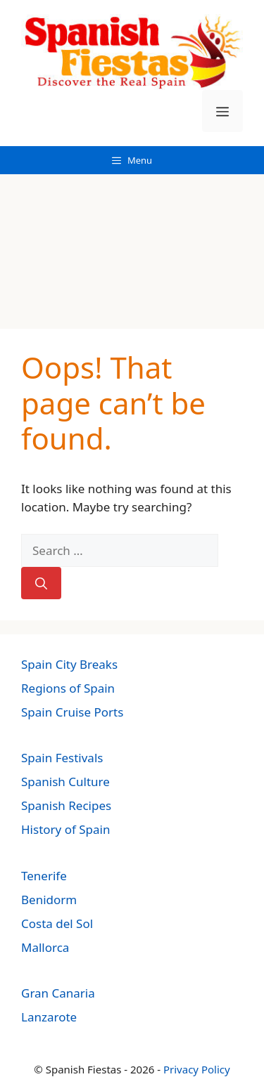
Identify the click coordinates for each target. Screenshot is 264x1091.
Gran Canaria (58, 993)
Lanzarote (49, 1017)
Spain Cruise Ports (72, 712)
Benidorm (49, 899)
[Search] (41, 583)
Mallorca (45, 947)
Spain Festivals (62, 758)
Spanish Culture (65, 781)
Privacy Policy (196, 1069)
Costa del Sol (57, 923)
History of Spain (65, 829)
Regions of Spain (68, 688)
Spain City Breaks (69, 664)
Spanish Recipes (66, 805)
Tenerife (44, 876)
